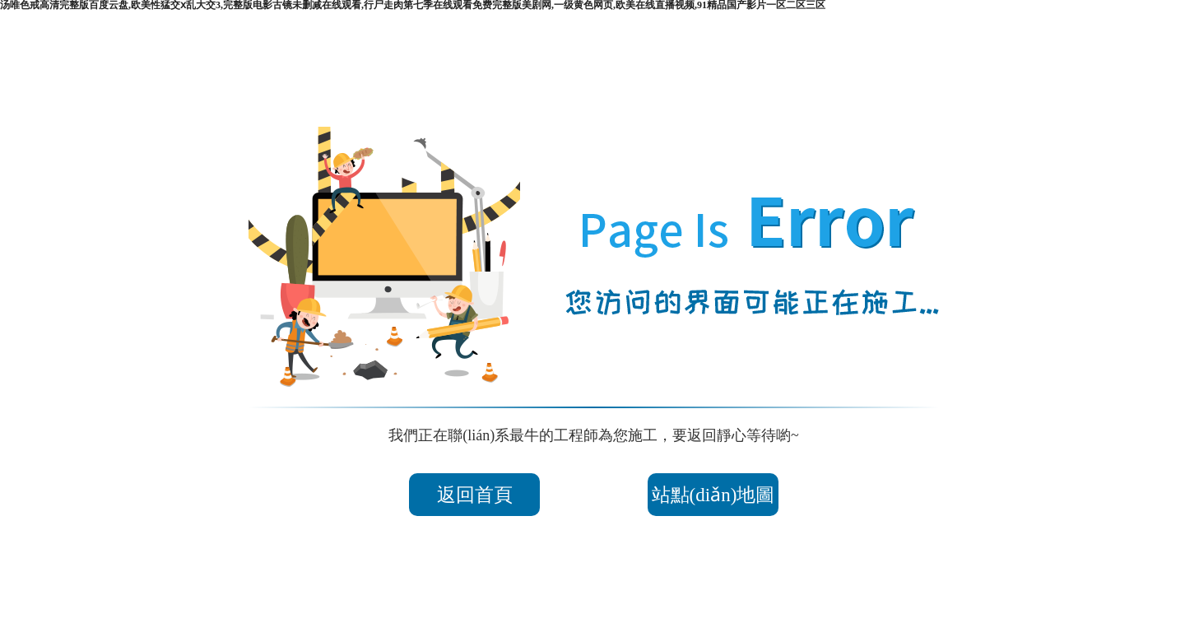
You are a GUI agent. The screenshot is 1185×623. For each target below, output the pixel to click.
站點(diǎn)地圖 (726, 494)
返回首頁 (460, 494)
